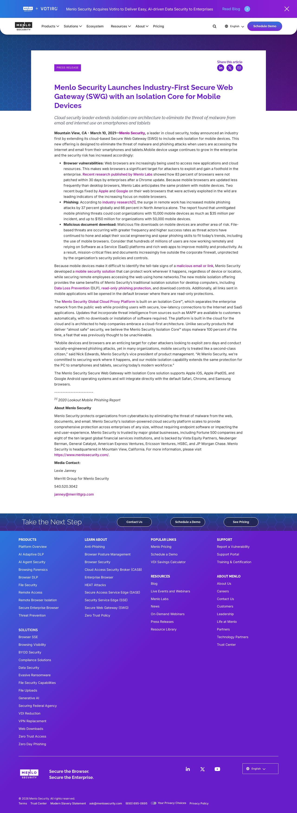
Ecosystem (95, 26)
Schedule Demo (264, 26)
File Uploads (28, 690)
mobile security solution (95, 271)
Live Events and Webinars (170, 591)
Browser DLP (28, 577)
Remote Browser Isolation (38, 600)
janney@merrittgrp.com (74, 494)
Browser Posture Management (108, 554)
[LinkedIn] (187, 769)
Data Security (29, 667)
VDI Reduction (29, 713)
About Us (224, 583)
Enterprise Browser (99, 577)
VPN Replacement (32, 721)
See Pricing (241, 522)
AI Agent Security (32, 562)
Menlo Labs (159, 599)
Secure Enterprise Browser (39, 608)
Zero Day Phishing (32, 744)
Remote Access (30, 592)
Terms (23, 803)
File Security (28, 585)
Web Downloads (31, 729)
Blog (154, 583)
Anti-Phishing (95, 547)
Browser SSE (28, 637)
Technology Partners (232, 637)
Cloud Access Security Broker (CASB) (113, 569)
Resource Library (164, 629)
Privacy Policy (199, 803)
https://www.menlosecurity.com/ (81, 455)
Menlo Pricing (161, 547)
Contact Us (134, 522)
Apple (103, 191)
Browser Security (97, 562)
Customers (225, 606)
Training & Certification (234, 562)
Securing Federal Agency (38, 706)
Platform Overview (33, 547)
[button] (49, 26)
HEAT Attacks (95, 585)
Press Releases (162, 622)
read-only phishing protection (126, 288)
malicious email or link (195, 266)
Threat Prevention (32, 615)
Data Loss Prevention (72, 288)
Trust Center (226, 644)
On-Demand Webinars (167, 614)
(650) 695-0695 (136, 803)
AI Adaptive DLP (31, 554)
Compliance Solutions (35, 660)
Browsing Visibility (32, 644)
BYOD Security (30, 652)
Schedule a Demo (187, 522)
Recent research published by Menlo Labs (117, 174)
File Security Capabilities (37, 683)
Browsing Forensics (33, 569)
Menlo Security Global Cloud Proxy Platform (98, 301)
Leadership (225, 614)
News (155, 606)
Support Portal (228, 554)
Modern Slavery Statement (68, 803)
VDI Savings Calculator (168, 562)
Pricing (158, 26)
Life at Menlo (227, 622)
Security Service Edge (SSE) (106, 600)
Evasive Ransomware (35, 675)
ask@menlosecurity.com (105, 803)
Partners (223, 629)
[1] (134, 202)
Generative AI (29, 698)
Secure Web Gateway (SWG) (107, 608)
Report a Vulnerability (233, 547)
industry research (117, 202)
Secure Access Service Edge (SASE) (112, 592)
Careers (223, 591)
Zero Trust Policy (97, 615)
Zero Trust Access (32, 736)
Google (122, 191)
